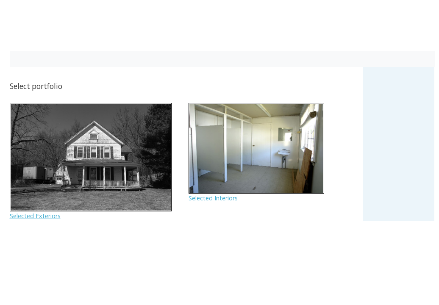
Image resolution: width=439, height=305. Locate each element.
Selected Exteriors (35, 216)
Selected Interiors (213, 198)
